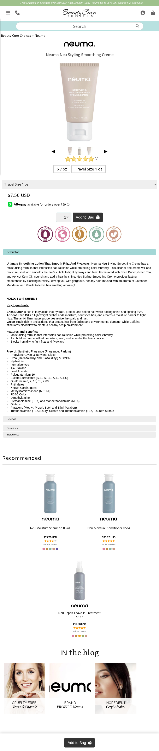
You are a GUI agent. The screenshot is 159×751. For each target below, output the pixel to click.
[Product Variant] (80, 184)
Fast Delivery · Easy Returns (84, 2)
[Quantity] (63, 217)
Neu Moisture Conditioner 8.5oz (79, 528)
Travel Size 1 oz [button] (88, 169)
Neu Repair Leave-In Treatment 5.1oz (124, 528)
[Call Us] (17, 12)
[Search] (137, 26)
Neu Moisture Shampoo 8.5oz (34, 528)
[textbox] (79, 26)
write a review (34, 544)
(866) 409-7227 (79, 724)
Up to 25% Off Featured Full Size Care (121, 2)
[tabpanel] (79, 332)
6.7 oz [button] (62, 169)
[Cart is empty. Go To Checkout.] (152, 12)
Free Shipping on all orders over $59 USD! (44, 2)
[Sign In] (142, 12)
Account (17, 664)
